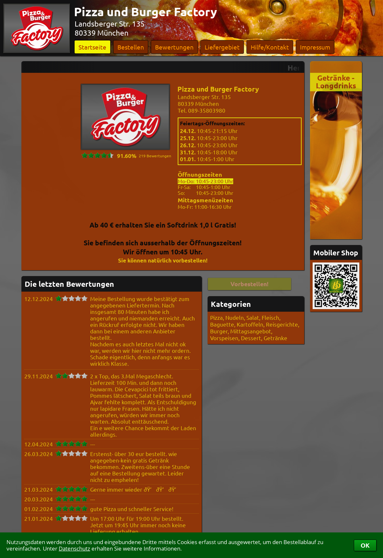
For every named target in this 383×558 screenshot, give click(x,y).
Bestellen (130, 47)
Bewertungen (174, 47)
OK (365, 545)
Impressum (315, 47)
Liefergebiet (222, 47)
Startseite (92, 47)
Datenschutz (74, 548)
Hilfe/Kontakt (270, 47)
